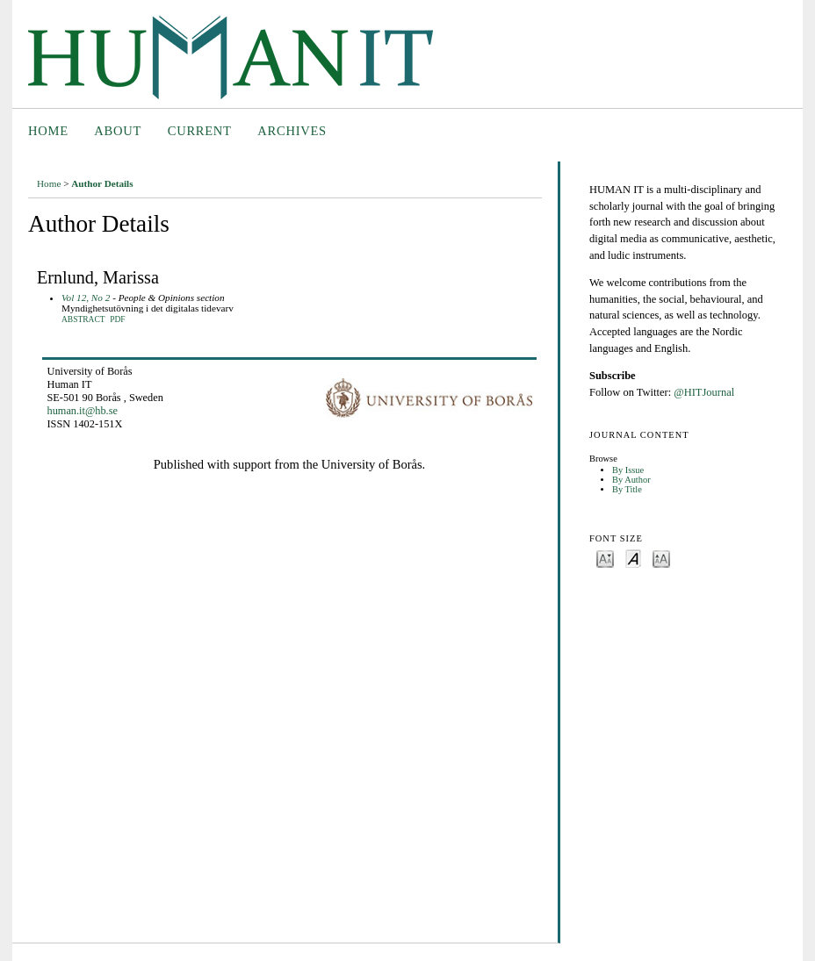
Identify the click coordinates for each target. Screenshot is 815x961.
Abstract (83, 319)
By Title (627, 489)
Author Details (102, 183)
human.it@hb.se (82, 411)
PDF (117, 319)
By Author (631, 479)
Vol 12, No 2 (85, 297)
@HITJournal (704, 392)
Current (200, 131)
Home (48, 131)
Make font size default (633, 558)
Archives (292, 131)
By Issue (628, 470)
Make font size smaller (605, 558)
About (117, 131)
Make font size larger (661, 558)
